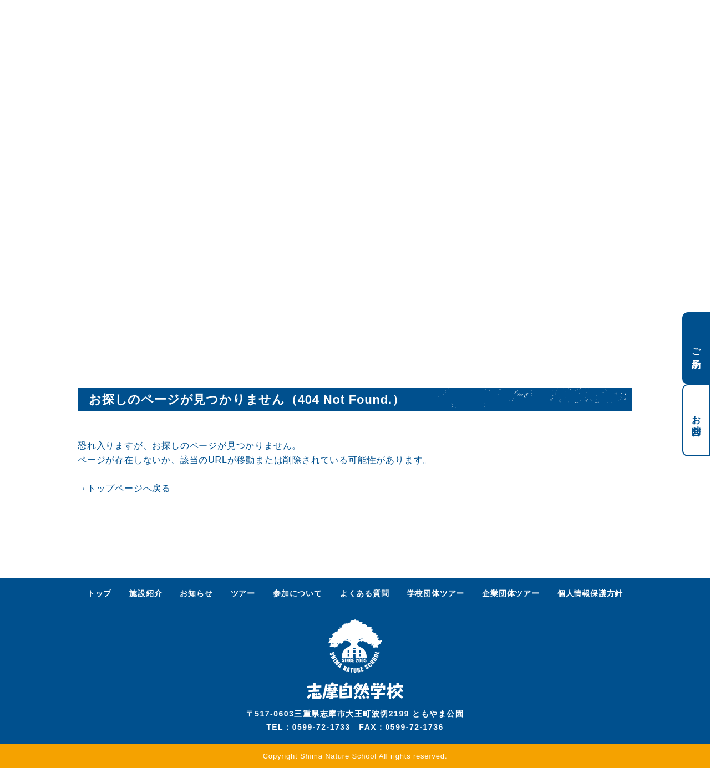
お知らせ (196, 593)
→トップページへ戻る (124, 488)
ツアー (243, 593)
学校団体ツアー (436, 593)
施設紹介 (145, 593)
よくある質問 (364, 593)
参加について (297, 593)
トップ (99, 593)
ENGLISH (578, 20)
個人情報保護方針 (590, 593)
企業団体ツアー (511, 593)
